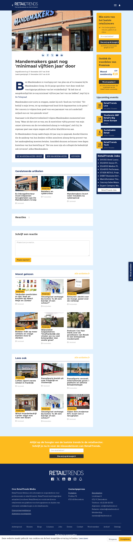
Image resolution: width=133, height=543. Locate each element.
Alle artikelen (82, 273)
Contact (80, 527)
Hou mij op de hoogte (109, 42)
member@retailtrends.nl (102, 516)
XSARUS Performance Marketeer (110, 169)
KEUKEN (75, 156)
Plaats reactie (23, 260)
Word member (109, 82)
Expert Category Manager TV (110, 185)
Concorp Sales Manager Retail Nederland (110, 182)
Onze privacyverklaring (21, 510)
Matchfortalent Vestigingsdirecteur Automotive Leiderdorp (110, 179)
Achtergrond (17, 527)
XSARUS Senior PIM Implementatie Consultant (110, 163)
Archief (107, 527)
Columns (50, 527)
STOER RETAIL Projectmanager (110, 172)
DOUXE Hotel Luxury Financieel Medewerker (110, 159)
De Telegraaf (21, 97)
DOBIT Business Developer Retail (110, 176)
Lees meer (83, 538)
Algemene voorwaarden (21, 513)
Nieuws (29, 527)
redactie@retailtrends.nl (109, 509)
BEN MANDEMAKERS (57, 156)
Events (69, 527)
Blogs (39, 527)
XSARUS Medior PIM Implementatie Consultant (110, 166)
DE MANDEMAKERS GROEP (29, 156)
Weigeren (113, 539)
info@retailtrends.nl (109, 506)
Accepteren (125, 539)
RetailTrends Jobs (108, 190)
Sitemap (117, 527)
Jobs (60, 527)
